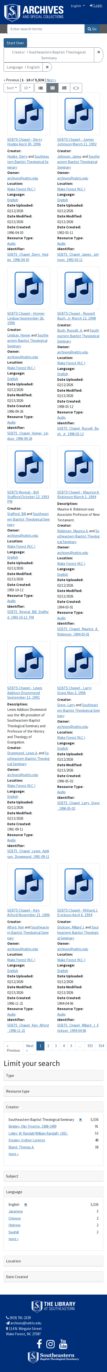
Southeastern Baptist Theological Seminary (28, 162)
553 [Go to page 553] (90, 1045)
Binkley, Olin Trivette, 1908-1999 (32, 1126)
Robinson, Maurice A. (72, 531)
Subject (12, 1176)
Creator (12, 1106)
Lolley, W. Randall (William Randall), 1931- (38, 1133)
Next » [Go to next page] (30, 1048)
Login (96, 5)
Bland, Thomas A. (21, 1147)
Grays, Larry (66, 705)
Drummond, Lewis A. (22, 753)
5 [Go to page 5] (71, 1045)
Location (13, 1261)
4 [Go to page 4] (63, 1045)
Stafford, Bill (16, 513)
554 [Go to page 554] (101, 1045)
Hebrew (14, 1225)
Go (92, 28)
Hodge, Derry (17, 156)
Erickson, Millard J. (71, 927)
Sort (10, 87)
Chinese (14, 1218)
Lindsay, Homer (18, 335)
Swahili (13, 1232)
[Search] (46, 28)
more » (14, 1154)
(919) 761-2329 (18, 1317)
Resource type (17, 1091)
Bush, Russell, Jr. (70, 330)
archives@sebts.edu (22, 178)
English (76, 6)
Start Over (15, 42)
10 (29, 87)
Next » (51, 80)
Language (14, 1191)
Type (10, 1075)
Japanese (15, 1211)
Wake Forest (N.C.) (21, 189)
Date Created (17, 1276)
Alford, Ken (15, 927)
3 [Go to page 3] (56, 1045)
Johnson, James (69, 156)
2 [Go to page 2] (48, 1045)
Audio (11, 243)
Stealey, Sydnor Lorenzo (26, 1140)
